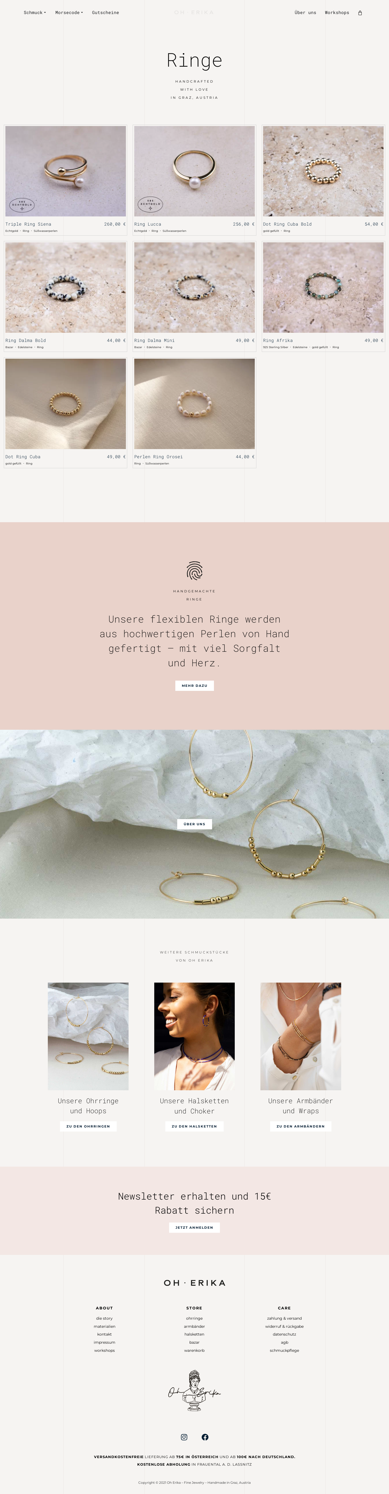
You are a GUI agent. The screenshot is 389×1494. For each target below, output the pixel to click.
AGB (284, 1342)
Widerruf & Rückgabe (284, 1326)
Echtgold (11, 231)
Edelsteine (25, 347)
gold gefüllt (271, 231)
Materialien (104, 1326)
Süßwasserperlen (46, 231)
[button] (194, 686)
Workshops (104, 1350)
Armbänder (194, 1326)
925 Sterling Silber (275, 347)
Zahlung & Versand (284, 1318)
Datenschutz (284, 1334)
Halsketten (194, 1334)
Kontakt (104, 1334)
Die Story (104, 1318)
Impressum (104, 1342)
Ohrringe (194, 1318)
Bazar (9, 347)
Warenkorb (194, 1350)
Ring (26, 231)
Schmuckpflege (284, 1350)
